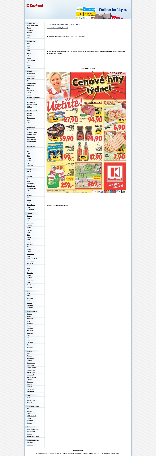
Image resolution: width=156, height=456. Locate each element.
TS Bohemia (30, 209)
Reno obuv (30, 307)
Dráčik (29, 413)
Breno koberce (31, 118)
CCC (28, 295)
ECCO (28, 300)
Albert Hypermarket (106, 51)
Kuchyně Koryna (31, 141)
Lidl (28, 55)
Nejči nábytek (31, 99)
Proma (29, 158)
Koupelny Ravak (31, 134)
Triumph (29, 287)
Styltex (29, 160)
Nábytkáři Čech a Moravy (34, 97)
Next (28, 265)
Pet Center (30, 442)
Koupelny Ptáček (32, 132)
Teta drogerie (30, 389)
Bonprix (29, 218)
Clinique (29, 355)
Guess (29, 237)
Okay (28, 202)
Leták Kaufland (78, 450)
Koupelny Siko (31, 137)
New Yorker (30, 263)
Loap (28, 335)
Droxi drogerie (31, 363)
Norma (29, 58)
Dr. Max (29, 397)
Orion (28, 153)
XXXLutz (29, 107)
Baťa (28, 293)
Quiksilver (30, 342)
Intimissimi (30, 244)
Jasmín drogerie (31, 370)
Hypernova (121, 51)
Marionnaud (30, 374)
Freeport (29, 230)
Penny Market (31, 60)
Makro (55, 53)
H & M (28, 239)
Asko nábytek (31, 73)
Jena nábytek (31, 85)
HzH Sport (30, 330)
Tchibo (29, 282)
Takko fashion (31, 280)
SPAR (28, 65)
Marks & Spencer (32, 258)
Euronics (29, 195)
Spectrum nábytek (32, 104)
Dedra (28, 120)
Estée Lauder (30, 365)
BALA (28, 46)
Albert (28, 43)
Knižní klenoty (31, 431)
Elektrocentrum (31, 188)
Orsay (28, 268)
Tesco (60, 53)
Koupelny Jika (31, 129)
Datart (28, 181)
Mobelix (29, 95)
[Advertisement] (85, 44)
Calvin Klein (30, 223)
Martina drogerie (31, 377)
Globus (115, 51)
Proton (29, 207)
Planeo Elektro (31, 205)
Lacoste (29, 251)
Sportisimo (30, 347)
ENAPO (29, 53)
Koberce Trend (31, 127)
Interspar (50, 53)
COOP (28, 50)
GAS (28, 235)
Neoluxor (29, 434)
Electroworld (30, 183)
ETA (28, 193)
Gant (28, 232)
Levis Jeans (30, 254)
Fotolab (29, 197)
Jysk (28, 88)
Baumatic (29, 176)
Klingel (29, 249)
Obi (28, 151)
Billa (28, 48)
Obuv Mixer (30, 305)
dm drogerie (30, 358)
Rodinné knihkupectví (33, 436)
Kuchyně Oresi (31, 144)
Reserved (29, 277)
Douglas (29, 360)
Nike (28, 337)
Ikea (28, 80)
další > (94, 68)
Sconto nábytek (31, 102)
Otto (28, 270)
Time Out (29, 284)
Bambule (29, 411)
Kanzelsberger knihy (33, 429)
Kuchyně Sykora (31, 146)
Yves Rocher (30, 391)
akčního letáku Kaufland (59, 51)
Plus (28, 62)
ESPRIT (29, 227)
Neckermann (30, 261)
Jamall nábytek (31, 83)
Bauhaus (29, 113)
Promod (29, 275)
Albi (28, 408)
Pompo (29, 418)
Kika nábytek (30, 90)
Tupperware (30, 163)
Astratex (29, 216)
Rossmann (30, 382)
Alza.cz (29, 171)
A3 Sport (29, 314)
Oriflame (29, 379)
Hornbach (29, 125)
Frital (28, 122)
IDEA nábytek (31, 78)
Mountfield (30, 148)
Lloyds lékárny (31, 400)
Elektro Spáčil (31, 186)
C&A (28, 220)
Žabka (28, 67)
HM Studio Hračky (32, 415)
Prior (28, 156)
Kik (28, 246)
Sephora (29, 386)
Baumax (29, 115)
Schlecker (30, 384)
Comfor (29, 178)
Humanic (29, 303)
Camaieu (29, 225)
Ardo (28, 174)
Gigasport (30, 323)
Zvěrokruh (30, 445)
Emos (28, 190)
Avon (28, 353)
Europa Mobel (31, 76)
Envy (28, 321)
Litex (28, 256)
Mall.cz (29, 200)
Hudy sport (30, 328)
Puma (28, 340)
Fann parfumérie (31, 367)
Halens (29, 242)
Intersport (29, 333)
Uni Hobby (30, 165)
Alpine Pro (30, 318)
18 (90, 68)
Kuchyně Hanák (31, 139)
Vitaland (29, 402)
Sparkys (29, 423)
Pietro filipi (30, 273)
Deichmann (30, 298)
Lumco (29, 92)
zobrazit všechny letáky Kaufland (57, 28)
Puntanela (30, 420)
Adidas (29, 316)
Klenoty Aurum (31, 372)
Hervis (29, 325)
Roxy (28, 344)
